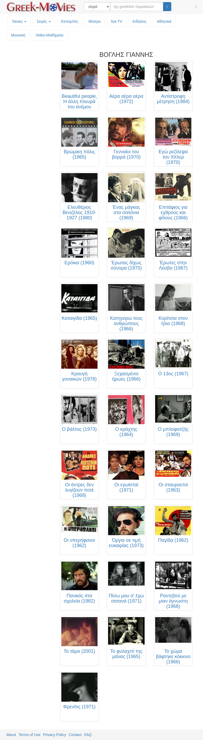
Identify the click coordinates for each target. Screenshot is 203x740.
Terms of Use (29, 735)
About (11, 735)
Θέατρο (94, 21)
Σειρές (44, 21)
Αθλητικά (164, 21)
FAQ (87, 735)
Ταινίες (19, 21)
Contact (75, 735)
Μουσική (18, 35)
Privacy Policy (54, 735)
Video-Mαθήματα (49, 35)
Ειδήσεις (139, 21)
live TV (116, 21)
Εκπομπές (69, 21)
